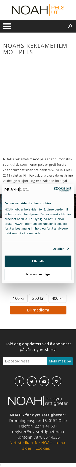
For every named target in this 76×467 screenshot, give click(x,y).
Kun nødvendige (38, 274)
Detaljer (58, 248)
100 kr (18, 298)
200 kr (38, 298)
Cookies (42, 448)
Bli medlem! (38, 310)
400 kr (57, 298)
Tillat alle (38, 261)
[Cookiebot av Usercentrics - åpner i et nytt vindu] (54, 189)
